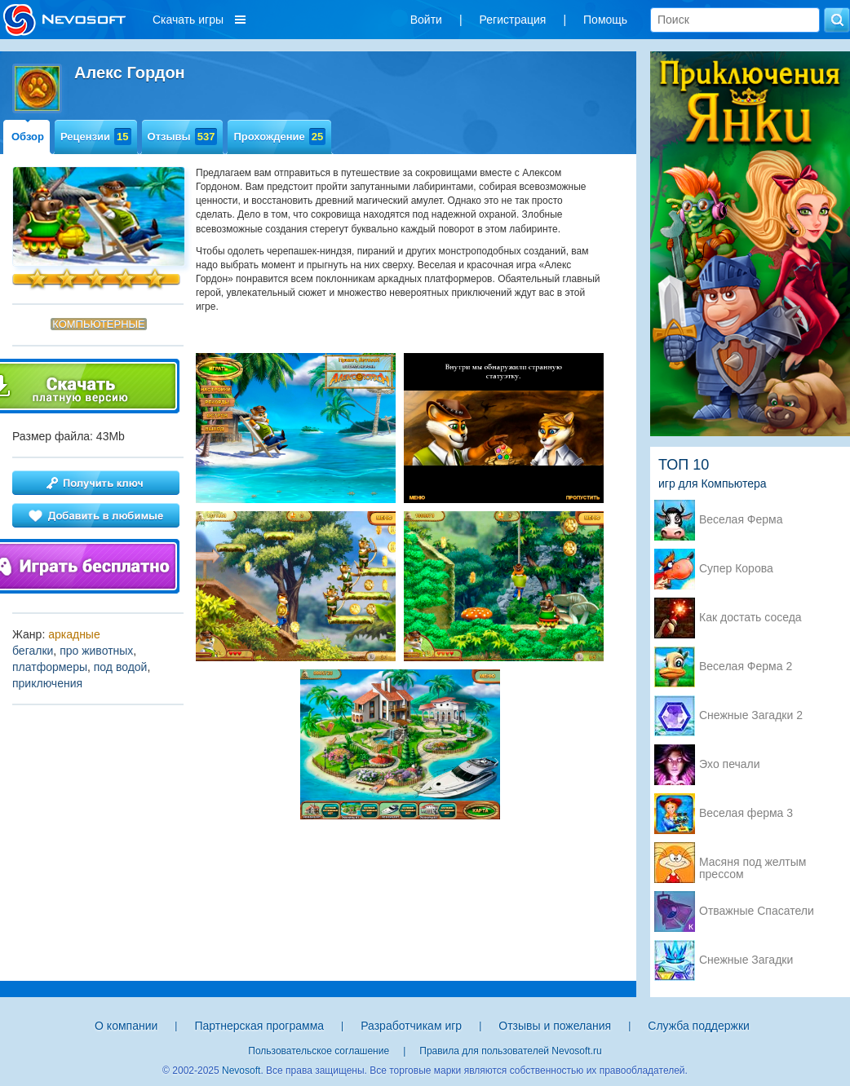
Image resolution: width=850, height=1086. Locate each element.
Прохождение (279, 136)
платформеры (49, 666)
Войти (426, 19)
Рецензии (95, 136)
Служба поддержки (699, 1025)
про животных (96, 650)
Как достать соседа (750, 617)
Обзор (27, 136)
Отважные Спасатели (756, 911)
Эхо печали (729, 764)
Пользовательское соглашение (318, 1051)
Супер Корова (736, 569)
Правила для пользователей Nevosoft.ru (510, 1051)
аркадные (74, 634)
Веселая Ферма (741, 520)
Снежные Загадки (746, 960)
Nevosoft (241, 1070)
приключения (47, 683)
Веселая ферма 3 (746, 813)
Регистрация (513, 19)
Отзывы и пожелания (554, 1025)
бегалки (32, 650)
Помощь (605, 19)
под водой (121, 666)
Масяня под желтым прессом (752, 863)
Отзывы (183, 136)
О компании (126, 1025)
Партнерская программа (259, 1025)
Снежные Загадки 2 (751, 715)
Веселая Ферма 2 (745, 666)
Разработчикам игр (411, 1025)
